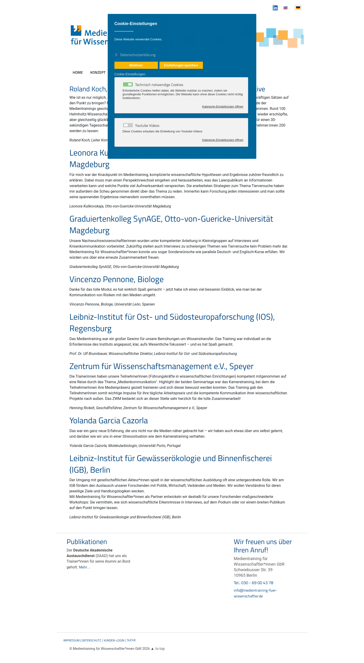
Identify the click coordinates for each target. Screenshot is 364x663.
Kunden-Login (114, 640)
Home (78, 72)
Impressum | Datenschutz (82, 640)
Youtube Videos (147, 125)
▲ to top (158, 648)
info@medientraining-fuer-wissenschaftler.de (255, 593)
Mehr (83, 567)
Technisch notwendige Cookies (159, 84)
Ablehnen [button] (136, 65)
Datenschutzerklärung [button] (138, 54)
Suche (131, 640)
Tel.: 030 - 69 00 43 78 (253, 583)
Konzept (98, 72)
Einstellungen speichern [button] (181, 65)
